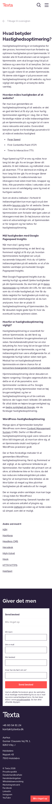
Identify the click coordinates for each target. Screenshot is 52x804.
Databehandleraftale (12, 775)
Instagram (7, 794)
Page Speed (13, 139)
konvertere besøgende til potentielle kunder (26, 368)
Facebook (7, 788)
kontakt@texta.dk (13, 729)
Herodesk (8, 547)
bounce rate (19, 205)
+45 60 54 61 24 (12, 725)
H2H (5, 529)
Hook (5, 559)
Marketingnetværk (11, 785)
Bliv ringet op (12, 622)
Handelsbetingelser (12, 778)
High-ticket (9, 553)
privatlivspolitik (23, 700)
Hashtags (8, 535)
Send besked (12, 614)
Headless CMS (10, 541)
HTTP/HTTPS (10, 565)
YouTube (7, 798)
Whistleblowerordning (13, 781)
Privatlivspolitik (10, 772)
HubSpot (7, 571)
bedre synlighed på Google (20, 407)
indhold (18, 507)
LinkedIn (7, 791)
